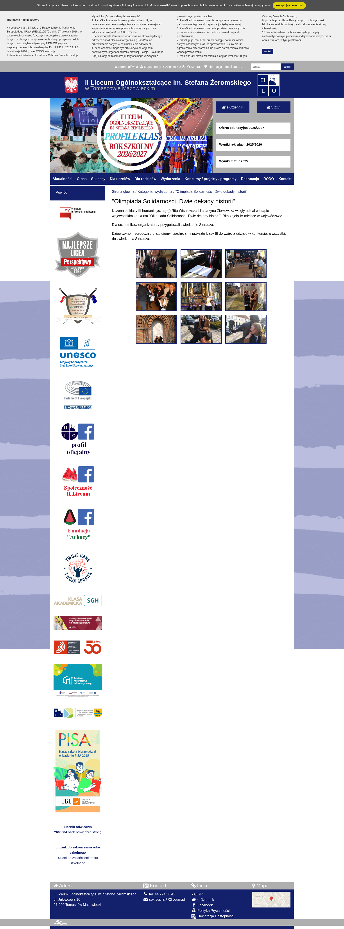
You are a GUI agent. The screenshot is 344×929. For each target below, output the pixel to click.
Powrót (61, 192)
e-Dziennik (232, 107)
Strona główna (126, 67)
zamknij (267, 51)
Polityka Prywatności (210, 910)
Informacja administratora (223, 67)
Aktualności (62, 179)
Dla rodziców (145, 179)
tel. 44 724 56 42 (159, 894)
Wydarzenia (170, 179)
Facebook (202, 905)
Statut (273, 107)
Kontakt (285, 179)
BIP (197, 894)
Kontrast (194, 67)
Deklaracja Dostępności (212, 916)
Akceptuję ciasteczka (289, 5)
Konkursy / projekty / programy (211, 179)
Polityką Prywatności (135, 5)
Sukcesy (98, 179)
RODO (268, 179)
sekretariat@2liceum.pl (164, 899)
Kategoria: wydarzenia (155, 191)
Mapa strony (150, 67)
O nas (81, 179)
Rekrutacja (250, 179)
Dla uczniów (120, 179)
